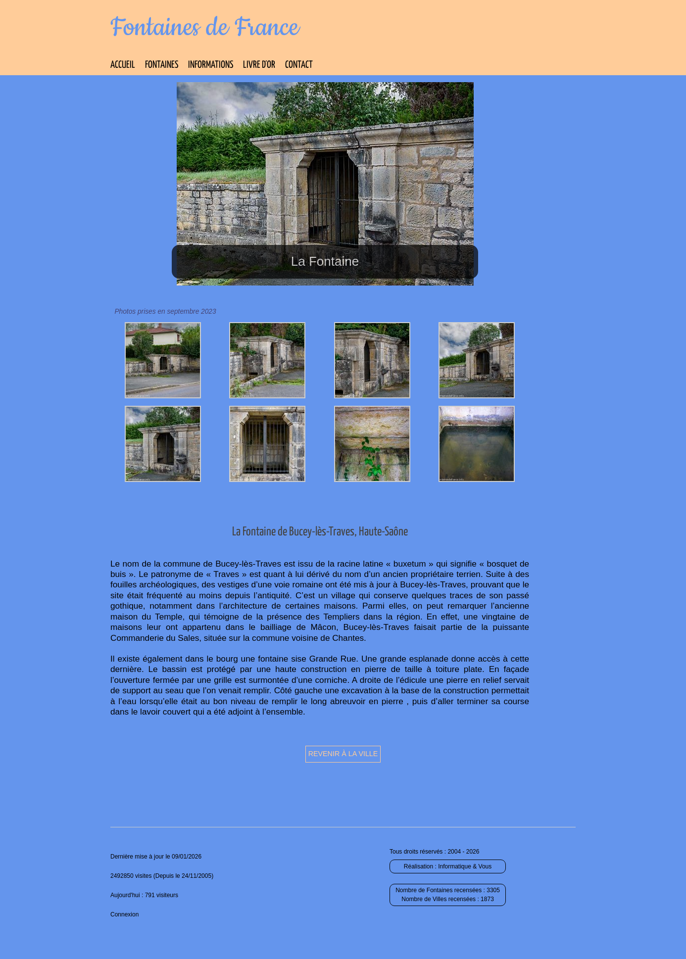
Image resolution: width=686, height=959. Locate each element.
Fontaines (161, 65)
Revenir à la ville (343, 754)
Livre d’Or (259, 65)
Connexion (124, 914)
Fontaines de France (204, 28)
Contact (299, 65)
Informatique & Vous (464, 866)
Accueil (122, 65)
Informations (210, 65)
